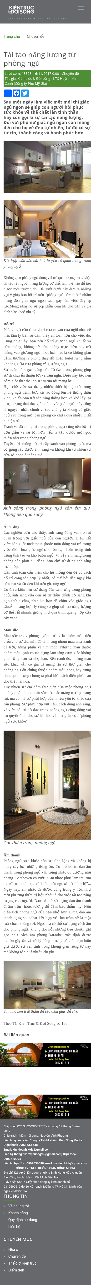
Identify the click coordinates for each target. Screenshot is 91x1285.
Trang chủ (12, 36)
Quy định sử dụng (20, 1220)
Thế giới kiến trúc (20, 1263)
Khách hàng (16, 1213)
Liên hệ (12, 1226)
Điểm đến (14, 1270)
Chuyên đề (15, 1256)
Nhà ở (11, 1249)
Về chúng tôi (16, 1206)
